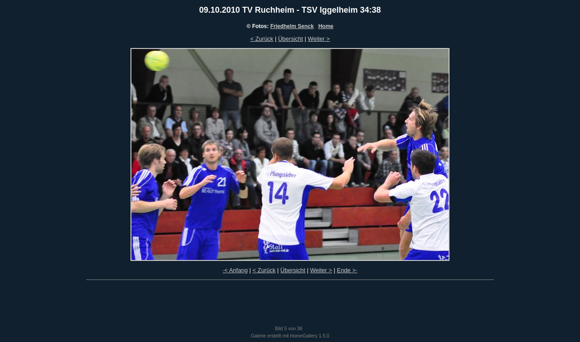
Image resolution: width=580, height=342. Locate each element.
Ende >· (347, 270)
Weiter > (319, 38)
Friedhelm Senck (292, 26)
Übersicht (290, 38)
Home (325, 26)
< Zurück (261, 38)
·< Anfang (234, 270)
